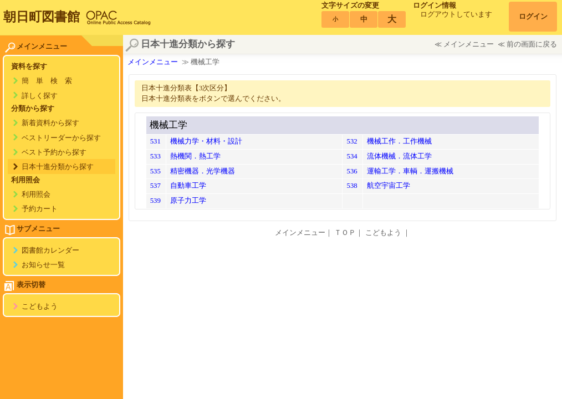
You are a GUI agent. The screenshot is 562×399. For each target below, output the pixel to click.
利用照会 (36, 194)
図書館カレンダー (50, 250)
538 (351, 186)
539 (155, 200)
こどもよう (40, 306)
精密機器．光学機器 (202, 171)
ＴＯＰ (345, 233)
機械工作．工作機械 (399, 141)
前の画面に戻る (532, 44)
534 (351, 156)
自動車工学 (188, 186)
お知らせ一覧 (43, 265)
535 (155, 171)
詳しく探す (40, 96)
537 (155, 186)
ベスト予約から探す (54, 152)
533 (155, 156)
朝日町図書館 (41, 16)
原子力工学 (188, 200)
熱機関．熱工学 (195, 156)
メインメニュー (468, 44)
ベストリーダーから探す (61, 138)
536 (351, 171)
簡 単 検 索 (47, 81)
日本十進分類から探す (58, 167)
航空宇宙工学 (388, 186)
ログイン (533, 17)
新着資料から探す (50, 123)
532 (351, 141)
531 (155, 141)
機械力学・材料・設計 (206, 141)
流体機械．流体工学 (399, 156)
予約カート (40, 209)
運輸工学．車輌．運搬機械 (410, 171)
